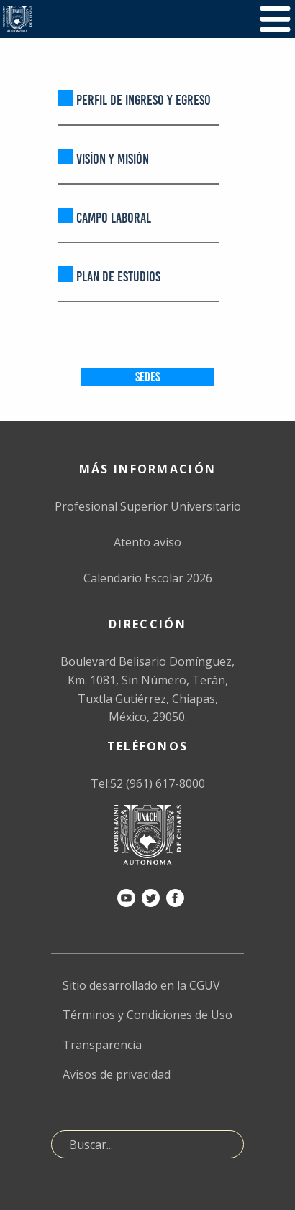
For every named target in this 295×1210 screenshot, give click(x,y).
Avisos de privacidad (117, 1074)
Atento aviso (147, 542)
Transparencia (102, 1045)
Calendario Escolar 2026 (147, 578)
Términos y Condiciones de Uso (147, 1015)
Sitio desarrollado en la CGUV (141, 985)
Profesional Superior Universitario (148, 506)
